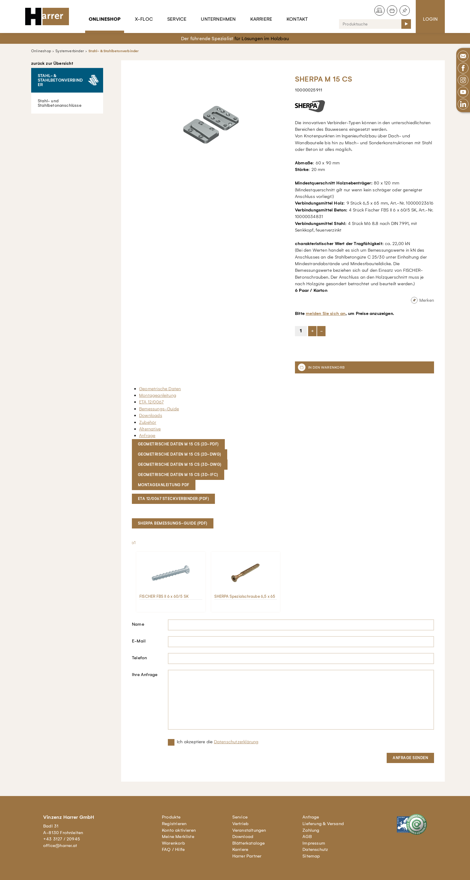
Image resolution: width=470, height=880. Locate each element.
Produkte (171, 817)
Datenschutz (315, 849)
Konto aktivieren (179, 830)
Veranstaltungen (249, 830)
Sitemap (311, 856)
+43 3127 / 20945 (61, 839)
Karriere (261, 19)
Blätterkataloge (248, 843)
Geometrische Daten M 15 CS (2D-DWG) (179, 454)
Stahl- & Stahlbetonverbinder (113, 51)
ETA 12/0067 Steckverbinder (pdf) (173, 498)
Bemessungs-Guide (159, 409)
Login (430, 19)
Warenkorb (173, 843)
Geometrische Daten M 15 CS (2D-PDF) (178, 444)
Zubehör (147, 422)
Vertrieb (240, 823)
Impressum (313, 843)
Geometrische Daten (160, 388)
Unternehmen (218, 19)
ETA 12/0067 (151, 402)
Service (176, 19)
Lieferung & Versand (323, 823)
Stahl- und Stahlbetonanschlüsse (60, 103)
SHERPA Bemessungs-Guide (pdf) (172, 523)
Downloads (150, 415)
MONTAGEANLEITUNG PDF (163, 485)
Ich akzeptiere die (218, 741)
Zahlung (310, 830)
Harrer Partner (247, 856)
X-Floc (144, 19)
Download (243, 836)
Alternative (150, 429)
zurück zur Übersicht (52, 63)
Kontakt (297, 19)
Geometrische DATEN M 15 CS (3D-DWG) (180, 464)
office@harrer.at (60, 845)
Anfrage (147, 435)
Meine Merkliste (178, 836)
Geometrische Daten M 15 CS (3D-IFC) (178, 474)
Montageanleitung (157, 395)
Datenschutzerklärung (236, 741)
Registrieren (174, 823)
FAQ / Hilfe (173, 849)
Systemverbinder (69, 51)
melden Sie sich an (325, 313)
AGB (307, 836)
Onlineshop (104, 19)
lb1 (133, 542)
